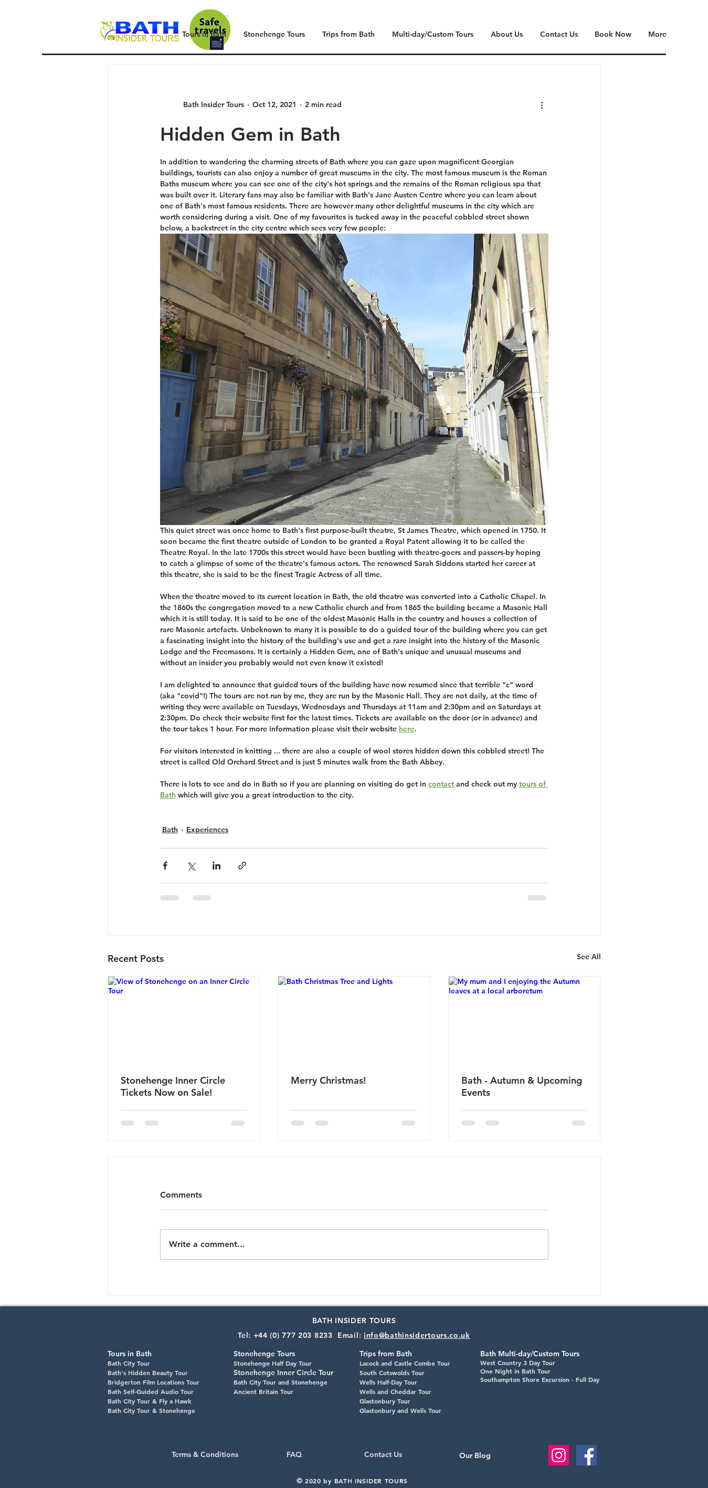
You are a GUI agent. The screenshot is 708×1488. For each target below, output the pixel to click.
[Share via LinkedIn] (216, 866)
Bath (170, 829)
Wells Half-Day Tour (388, 1382)
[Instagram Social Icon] (558, 1455)
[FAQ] (294, 1455)
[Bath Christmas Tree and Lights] (354, 1019)
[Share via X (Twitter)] (191, 866)
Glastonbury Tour (385, 1401)
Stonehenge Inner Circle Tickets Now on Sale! (173, 1086)
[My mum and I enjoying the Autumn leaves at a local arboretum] (524, 1019)
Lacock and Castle (386, 1363)
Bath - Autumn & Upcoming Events (521, 1086)
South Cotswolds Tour (392, 1372)
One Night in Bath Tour (515, 1371)
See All (589, 956)
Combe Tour (431, 1363)
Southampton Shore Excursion (524, 1379)
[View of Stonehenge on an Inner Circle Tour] (184, 1019)
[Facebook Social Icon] (586, 1455)
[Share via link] (242, 866)
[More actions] (542, 104)
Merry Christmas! (328, 1080)
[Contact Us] (383, 1455)
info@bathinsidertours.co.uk (417, 1335)
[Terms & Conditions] (205, 1455)
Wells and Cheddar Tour (395, 1391)
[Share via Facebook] (165, 866)
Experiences (207, 829)
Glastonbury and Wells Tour (400, 1410)
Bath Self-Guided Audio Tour (151, 1391)
